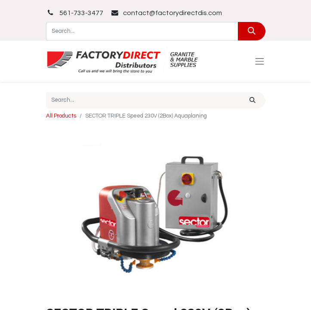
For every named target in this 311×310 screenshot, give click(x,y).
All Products (61, 116)
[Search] (251, 31)
